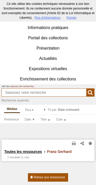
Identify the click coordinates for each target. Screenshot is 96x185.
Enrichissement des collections (48, 79)
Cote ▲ (61, 119)
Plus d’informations (47, 18)
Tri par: (63, 110)
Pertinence (11, 119)
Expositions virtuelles (48, 69)
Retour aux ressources (47, 177)
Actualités (48, 58)
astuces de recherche (22, 86)
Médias (12, 109)
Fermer (72, 18)
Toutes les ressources (23, 152)
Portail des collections (48, 38)
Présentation (48, 48)
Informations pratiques (48, 27)
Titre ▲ (46, 119)
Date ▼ (30, 119)
